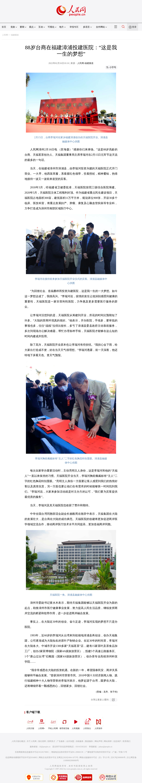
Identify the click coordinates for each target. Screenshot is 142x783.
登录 (134, 27)
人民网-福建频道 (85, 63)
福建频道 (15, 35)
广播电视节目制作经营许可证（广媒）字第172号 (106, 752)
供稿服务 (79, 741)
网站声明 (98, 741)
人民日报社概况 (18, 741)
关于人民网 (31, 741)
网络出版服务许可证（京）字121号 (94, 757)
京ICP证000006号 (118, 757)
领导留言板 (64, 723)
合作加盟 (70, 741)
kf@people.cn (45, 747)
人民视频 (76, 723)
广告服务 (61, 741)
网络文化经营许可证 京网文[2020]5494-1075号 (58, 757)
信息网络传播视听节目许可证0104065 (21, 757)
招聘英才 (51, 741)
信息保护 (117, 741)
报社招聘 (42, 741)
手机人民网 (53, 723)
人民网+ (41, 723)
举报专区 (74, 27)
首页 (4, 27)
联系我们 (126, 741)
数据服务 (89, 741)
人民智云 (87, 723)
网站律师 (108, 741)
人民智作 (98, 723)
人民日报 (30, 723)
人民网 (5, 35)
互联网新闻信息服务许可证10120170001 (32, 752)
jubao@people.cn (105, 747)
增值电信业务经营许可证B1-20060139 (67, 752)
